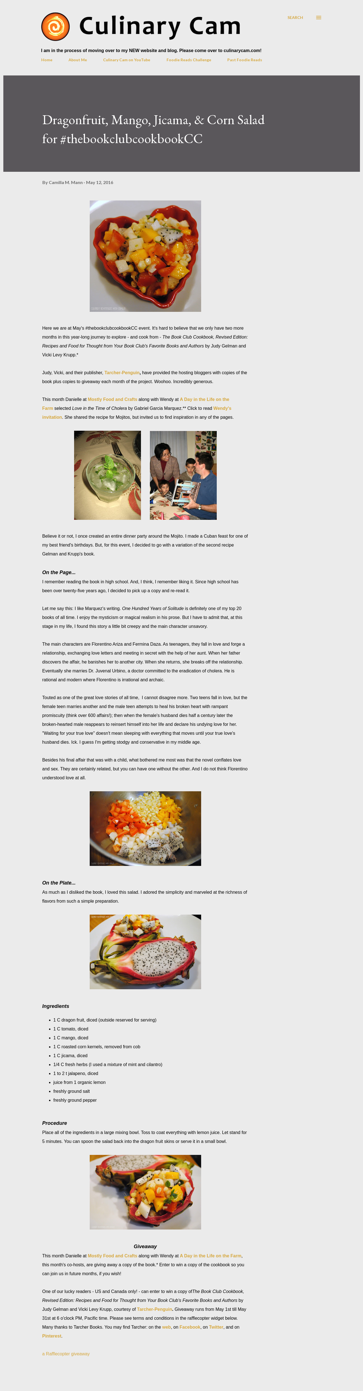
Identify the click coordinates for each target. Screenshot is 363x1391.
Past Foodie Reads (244, 59)
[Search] (295, 17)
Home (46, 59)
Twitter (216, 1327)
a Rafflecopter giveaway (66, 1353)
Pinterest (51, 1336)
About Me (78, 59)
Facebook (190, 1327)
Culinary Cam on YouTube (126, 59)
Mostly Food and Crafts (112, 399)
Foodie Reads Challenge (189, 59)
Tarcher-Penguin (122, 372)
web (166, 1327)
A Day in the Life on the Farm (211, 1255)
